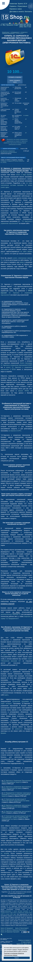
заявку (22, 262)
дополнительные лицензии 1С (11, 614)
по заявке (25, 115)
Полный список (5, 32)
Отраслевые (22, 6)
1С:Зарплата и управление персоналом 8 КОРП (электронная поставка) (16, 806)
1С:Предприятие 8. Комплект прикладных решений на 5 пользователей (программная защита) (16, 794)
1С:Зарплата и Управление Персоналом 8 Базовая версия (9, 151)
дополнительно (22, 85)
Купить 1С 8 (22, 3)
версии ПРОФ (23, 391)
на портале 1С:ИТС (15, 430)
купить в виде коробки (24, 174)
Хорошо (17, 957)
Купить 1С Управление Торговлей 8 (10, 931)
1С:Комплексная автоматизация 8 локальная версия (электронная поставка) (15, 799)
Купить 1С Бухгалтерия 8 (21, 928)
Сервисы (13, 6)
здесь (5, 654)
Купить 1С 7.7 (27, 944)
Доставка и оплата (17, 11)
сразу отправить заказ (15, 81)
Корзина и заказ (16, 9)
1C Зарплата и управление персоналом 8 (16, 293)
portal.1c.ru (18, 729)
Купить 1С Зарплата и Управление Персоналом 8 (13, 930)
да (13, 119)
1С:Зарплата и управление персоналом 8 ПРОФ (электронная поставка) (16, 787)
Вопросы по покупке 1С (24, 940)
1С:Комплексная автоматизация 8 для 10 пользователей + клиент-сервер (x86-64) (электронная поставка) (16, 817)
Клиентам (13, 3)
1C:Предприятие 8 (15, 32)
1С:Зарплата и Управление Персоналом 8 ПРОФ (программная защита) (16, 781)
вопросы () (24, 148)
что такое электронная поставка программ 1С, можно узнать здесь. (16, 185)
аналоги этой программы (9, 148)
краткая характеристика (7, 85)
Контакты (28, 11)
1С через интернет (26, 942)
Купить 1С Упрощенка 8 (7, 928)
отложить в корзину (15, 77)
